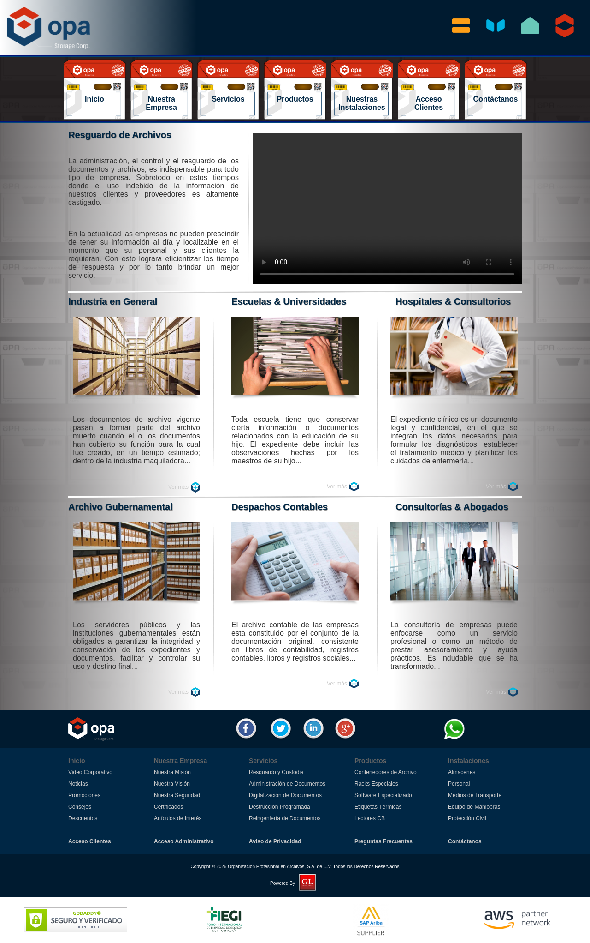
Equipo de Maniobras (474, 807)
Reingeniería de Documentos (284, 818)
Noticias (78, 784)
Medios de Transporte (475, 795)
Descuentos (82, 818)
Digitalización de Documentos (285, 795)
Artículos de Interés (177, 818)
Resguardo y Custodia (276, 772)
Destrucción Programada (279, 807)
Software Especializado (383, 795)
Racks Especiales (376, 784)
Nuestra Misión (172, 772)
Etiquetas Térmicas (378, 807)
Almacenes (461, 772)
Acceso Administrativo (184, 841)
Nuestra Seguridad (177, 795)
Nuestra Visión (172, 784)
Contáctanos (465, 841)
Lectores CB (369, 818)
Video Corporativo (90, 772)
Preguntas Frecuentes (383, 841)
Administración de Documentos (287, 784)
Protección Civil (467, 818)
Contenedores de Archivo (385, 772)
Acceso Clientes (89, 841)
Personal (459, 784)
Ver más (178, 487)
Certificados (168, 807)
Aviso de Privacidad (275, 841)
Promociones (84, 795)
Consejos (79, 807)
